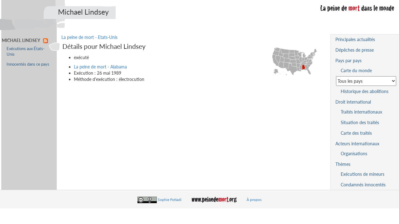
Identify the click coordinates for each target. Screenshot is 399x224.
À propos (254, 199)
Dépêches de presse (354, 50)
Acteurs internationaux (357, 143)
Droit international (353, 102)
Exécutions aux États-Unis (26, 51)
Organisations (354, 153)
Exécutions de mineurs (362, 174)
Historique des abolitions (364, 91)
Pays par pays (348, 60)
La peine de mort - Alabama (100, 66)
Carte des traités (356, 133)
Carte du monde (356, 70)
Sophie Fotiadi (169, 199)
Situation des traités (360, 122)
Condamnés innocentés (363, 184)
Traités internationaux (361, 111)
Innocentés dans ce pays (28, 64)
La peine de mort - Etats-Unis (89, 37)
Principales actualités (355, 39)
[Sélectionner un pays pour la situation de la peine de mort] (366, 81)
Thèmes (342, 164)
